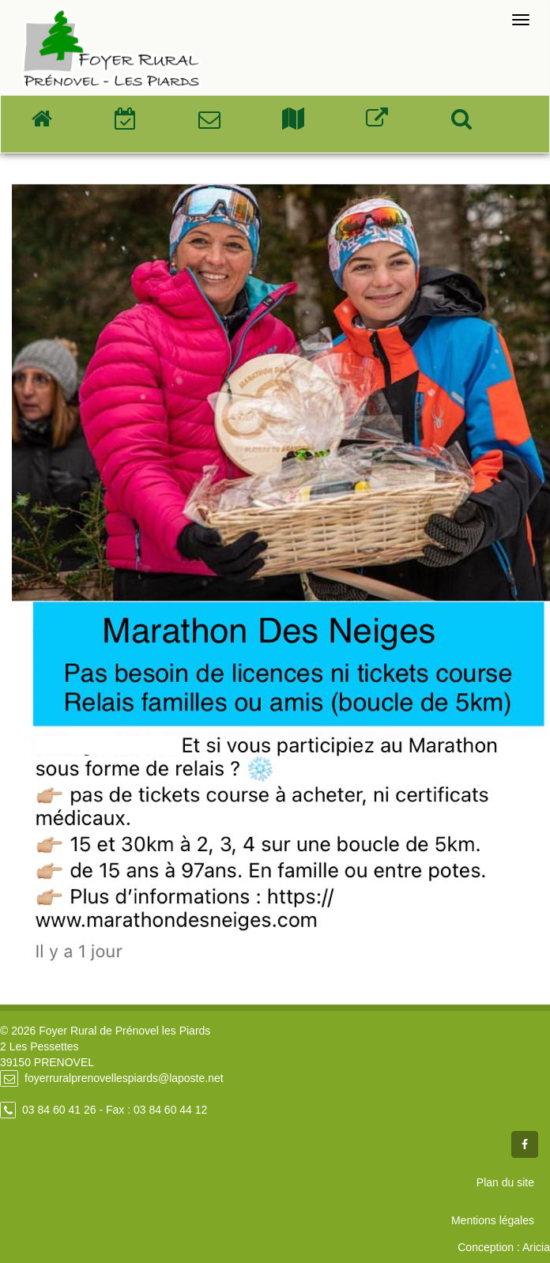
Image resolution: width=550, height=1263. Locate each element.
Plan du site (505, 1182)
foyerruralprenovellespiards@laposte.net (124, 1078)
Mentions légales (492, 1220)
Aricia (536, 1247)
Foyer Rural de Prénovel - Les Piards (111, 48)
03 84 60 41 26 (59, 1109)
